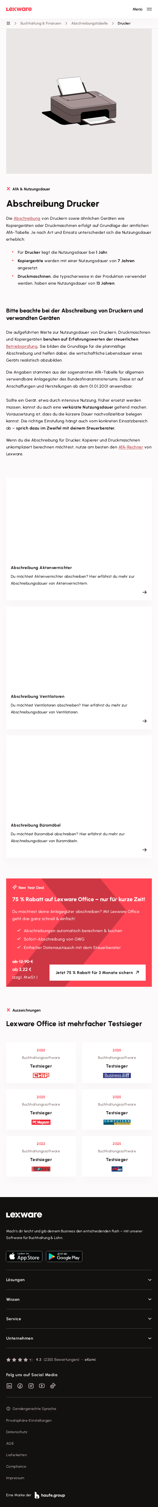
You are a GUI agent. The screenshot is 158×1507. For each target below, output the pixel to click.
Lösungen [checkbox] (15, 1279)
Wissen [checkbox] (13, 1299)
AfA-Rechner (130, 447)
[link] (79, 1215)
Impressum (15, 1478)
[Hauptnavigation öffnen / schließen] (142, 9)
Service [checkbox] (13, 1318)
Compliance (16, 1466)
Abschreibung (27, 218)
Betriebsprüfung (21, 346)
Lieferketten (16, 1455)
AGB (10, 1443)
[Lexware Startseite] (19, 9)
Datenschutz (16, 1432)
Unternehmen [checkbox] (19, 1338)
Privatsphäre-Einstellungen (29, 1420)
